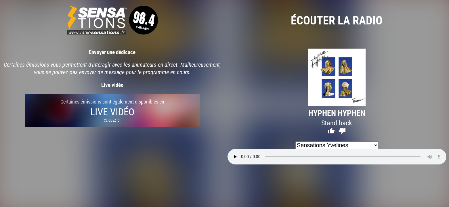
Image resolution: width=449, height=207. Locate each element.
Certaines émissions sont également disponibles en (112, 110)
